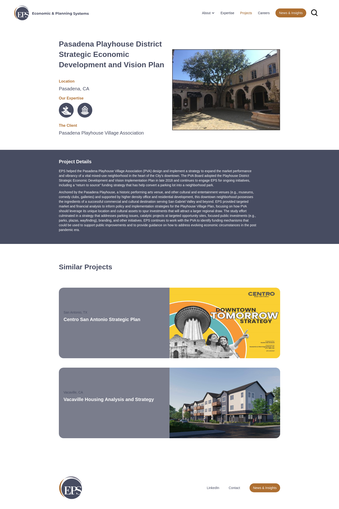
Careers (264, 13)
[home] (51, 12)
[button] (206, 13)
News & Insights (291, 13)
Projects (246, 13)
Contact (234, 488)
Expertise (227, 13)
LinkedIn (213, 488)
